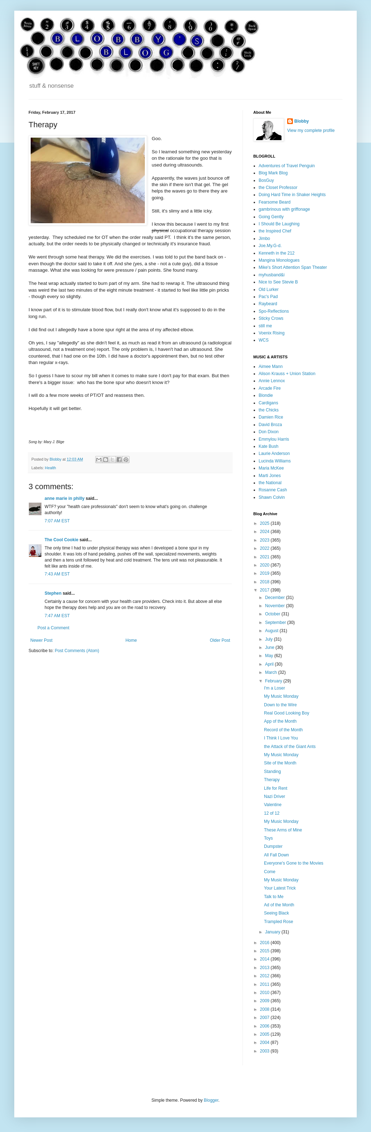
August (272, 630)
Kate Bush (268, 446)
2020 (265, 565)
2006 (265, 1026)
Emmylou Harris (274, 439)
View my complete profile (311, 130)
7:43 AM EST (57, 574)
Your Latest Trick (280, 888)
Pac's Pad (268, 296)
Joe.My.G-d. (270, 245)
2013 (265, 967)
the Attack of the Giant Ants (290, 746)
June (270, 647)
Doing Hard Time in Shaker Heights (292, 194)
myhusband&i (272, 274)
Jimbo (264, 238)
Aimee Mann (271, 366)
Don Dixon (269, 431)
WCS (264, 340)
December (275, 597)
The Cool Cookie (61, 539)
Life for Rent (275, 788)
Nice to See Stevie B (278, 282)
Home (131, 640)
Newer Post (41, 640)
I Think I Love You (281, 738)
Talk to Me (274, 896)
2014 (265, 959)
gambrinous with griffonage (284, 209)
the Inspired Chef (275, 231)
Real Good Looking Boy (286, 713)
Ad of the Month (279, 904)
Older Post (220, 640)
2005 (265, 1034)
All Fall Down (276, 854)
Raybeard (268, 303)
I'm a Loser (274, 688)
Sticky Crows (271, 318)
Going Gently (271, 216)
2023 (265, 540)
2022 (265, 548)
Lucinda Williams (275, 461)
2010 (265, 992)
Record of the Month (283, 729)
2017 (265, 590)
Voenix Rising (272, 333)
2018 (265, 581)
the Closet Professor (278, 187)
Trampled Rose (278, 921)
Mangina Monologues (279, 260)
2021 (265, 556)
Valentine (272, 804)
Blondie (266, 395)
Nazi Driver (274, 796)
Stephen (53, 593)
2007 (265, 1017)
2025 (265, 523)
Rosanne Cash (273, 489)
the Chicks (269, 410)
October (273, 613)
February (274, 680)
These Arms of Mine (283, 830)
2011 (265, 984)
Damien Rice (271, 417)
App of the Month (280, 721)
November (275, 605)
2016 (265, 942)
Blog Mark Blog (273, 172)
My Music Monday (281, 696)
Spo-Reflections (274, 311)
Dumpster (273, 846)
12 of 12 (271, 813)
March (271, 672)
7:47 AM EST (57, 615)
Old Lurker (269, 289)
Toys (268, 838)
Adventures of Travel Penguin (287, 165)
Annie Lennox (272, 380)
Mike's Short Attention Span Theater (293, 267)
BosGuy (266, 180)
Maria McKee (271, 468)
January (273, 931)
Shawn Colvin (272, 497)
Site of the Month (280, 762)
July (269, 639)
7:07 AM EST (57, 520)
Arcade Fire (270, 388)
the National (270, 482)
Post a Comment (53, 627)
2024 (265, 531)
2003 (265, 1051)
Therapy (272, 779)
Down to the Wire (280, 704)
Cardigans (268, 402)
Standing (272, 771)
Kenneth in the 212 (277, 253)
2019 (265, 573)
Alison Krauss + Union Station (287, 373)
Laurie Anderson (274, 453)
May (269, 655)
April (270, 664)
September (276, 622)
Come (269, 871)
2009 (265, 1000)
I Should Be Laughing (279, 223)
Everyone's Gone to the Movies (293, 863)
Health (50, 468)
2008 (265, 1009)
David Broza (270, 424)
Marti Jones (270, 475)
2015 (265, 950)
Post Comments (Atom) (77, 650)
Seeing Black (276, 913)
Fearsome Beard (274, 202)
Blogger (211, 1100)
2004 (265, 1042)
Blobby (301, 121)
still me (265, 325)
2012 (265, 975)
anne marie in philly (65, 498)
